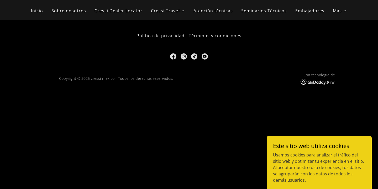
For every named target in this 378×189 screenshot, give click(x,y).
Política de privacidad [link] (160, 36)
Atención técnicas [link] (213, 11)
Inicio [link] (37, 11)
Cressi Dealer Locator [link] (118, 11)
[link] (173, 56)
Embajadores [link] (309, 11)
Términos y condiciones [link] (215, 36)
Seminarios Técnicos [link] (264, 11)
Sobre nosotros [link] (68, 11)
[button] (168, 11)
